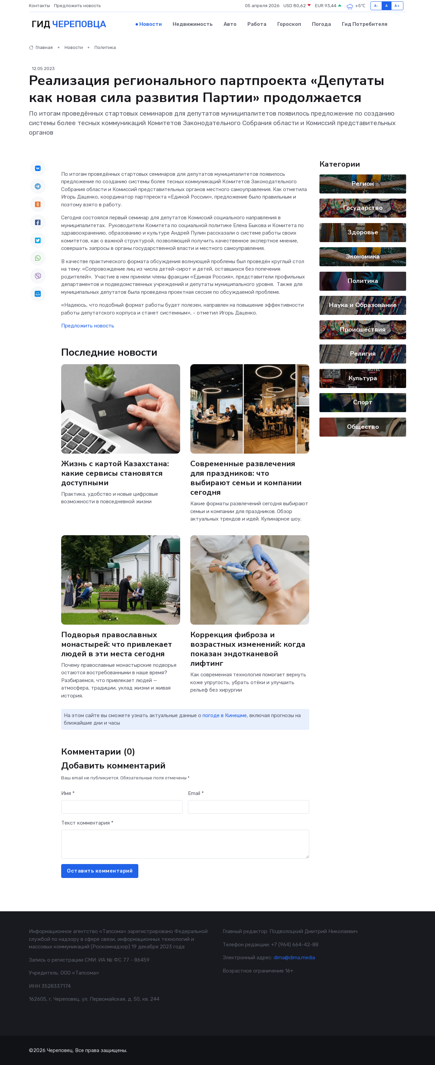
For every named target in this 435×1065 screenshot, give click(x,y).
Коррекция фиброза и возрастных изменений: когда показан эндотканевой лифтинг (248, 648)
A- (376, 5)
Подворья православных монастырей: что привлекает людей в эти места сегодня (116, 644)
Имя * (68, 793)
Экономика (363, 256)
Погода (321, 24)
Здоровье (363, 231)
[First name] (121, 807)
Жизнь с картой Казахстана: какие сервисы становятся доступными (115, 473)
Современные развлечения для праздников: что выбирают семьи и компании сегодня (245, 477)
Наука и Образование (363, 305)
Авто (230, 24)
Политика (105, 47)
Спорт (362, 402)
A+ (397, 5)
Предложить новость (77, 5)
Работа (256, 24)
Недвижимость (193, 24)
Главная (41, 47)
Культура (363, 377)
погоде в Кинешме (225, 715)
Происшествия (363, 329)
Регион (363, 183)
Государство (363, 207)
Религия (363, 353)
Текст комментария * (87, 823)
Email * (196, 793)
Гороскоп (289, 24)
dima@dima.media (294, 957)
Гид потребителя (364, 24)
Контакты (39, 5)
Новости (150, 24)
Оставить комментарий (100, 871)
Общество (363, 426)
